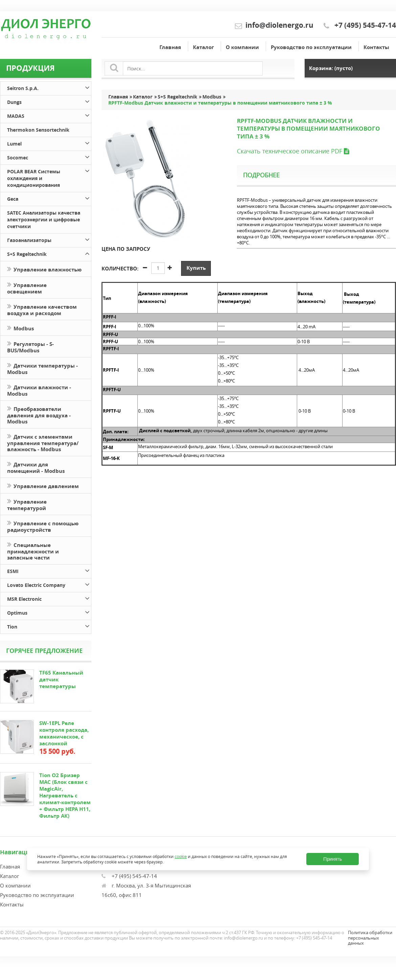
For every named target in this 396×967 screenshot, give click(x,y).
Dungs (49, 101)
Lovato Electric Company (49, 584)
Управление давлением (43, 485)
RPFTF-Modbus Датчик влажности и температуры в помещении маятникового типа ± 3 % (220, 103)
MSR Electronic (49, 598)
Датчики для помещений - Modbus (36, 467)
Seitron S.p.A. (49, 87)
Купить (196, 267)
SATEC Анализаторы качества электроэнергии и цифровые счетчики (43, 219)
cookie (181, 856)
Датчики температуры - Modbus (42, 368)
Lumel (49, 142)
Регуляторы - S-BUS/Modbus (30, 346)
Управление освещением (27, 287)
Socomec (49, 156)
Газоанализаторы (49, 239)
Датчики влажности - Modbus (39, 389)
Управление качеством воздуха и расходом (42, 309)
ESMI (49, 570)
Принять (332, 859)
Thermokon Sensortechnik (38, 130)
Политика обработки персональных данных (370, 937)
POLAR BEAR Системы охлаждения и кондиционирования (49, 177)
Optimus (49, 612)
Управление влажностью (44, 269)
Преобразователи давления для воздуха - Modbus (39, 414)
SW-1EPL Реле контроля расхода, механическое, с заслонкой (64, 733)
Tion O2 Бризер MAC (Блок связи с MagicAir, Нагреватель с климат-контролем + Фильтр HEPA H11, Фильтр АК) (65, 795)
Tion (49, 625)
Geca (49, 198)
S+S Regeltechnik (49, 253)
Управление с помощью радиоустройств (43, 526)
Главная (170, 47)
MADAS (49, 115)
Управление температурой (27, 504)
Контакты (376, 47)
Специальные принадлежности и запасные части (33, 550)
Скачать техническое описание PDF (293, 151)
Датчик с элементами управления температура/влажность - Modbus (43, 442)
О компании (242, 47)
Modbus (20, 328)
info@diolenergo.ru (279, 25)
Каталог (203, 47)
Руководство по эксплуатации (311, 47)
